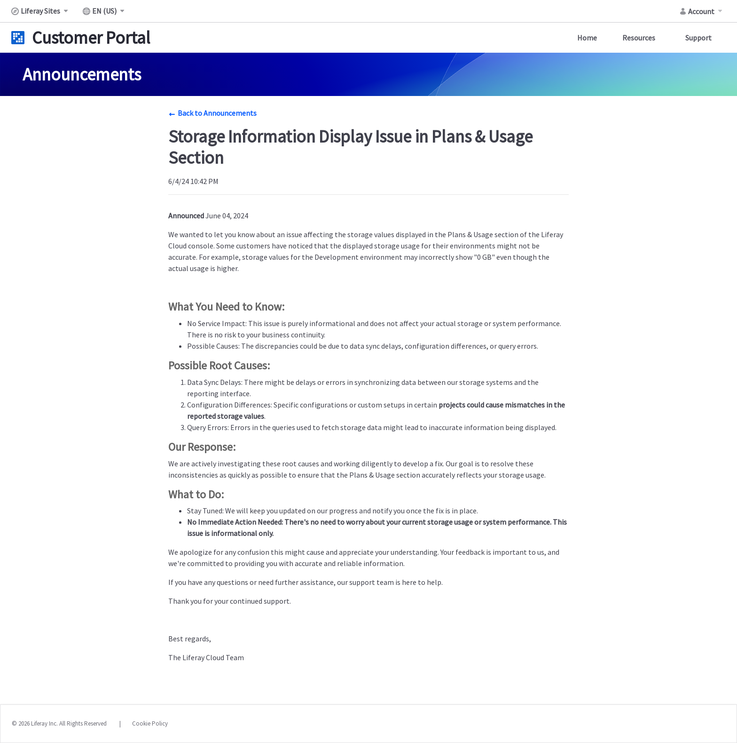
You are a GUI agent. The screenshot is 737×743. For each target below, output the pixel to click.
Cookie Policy (150, 723)
